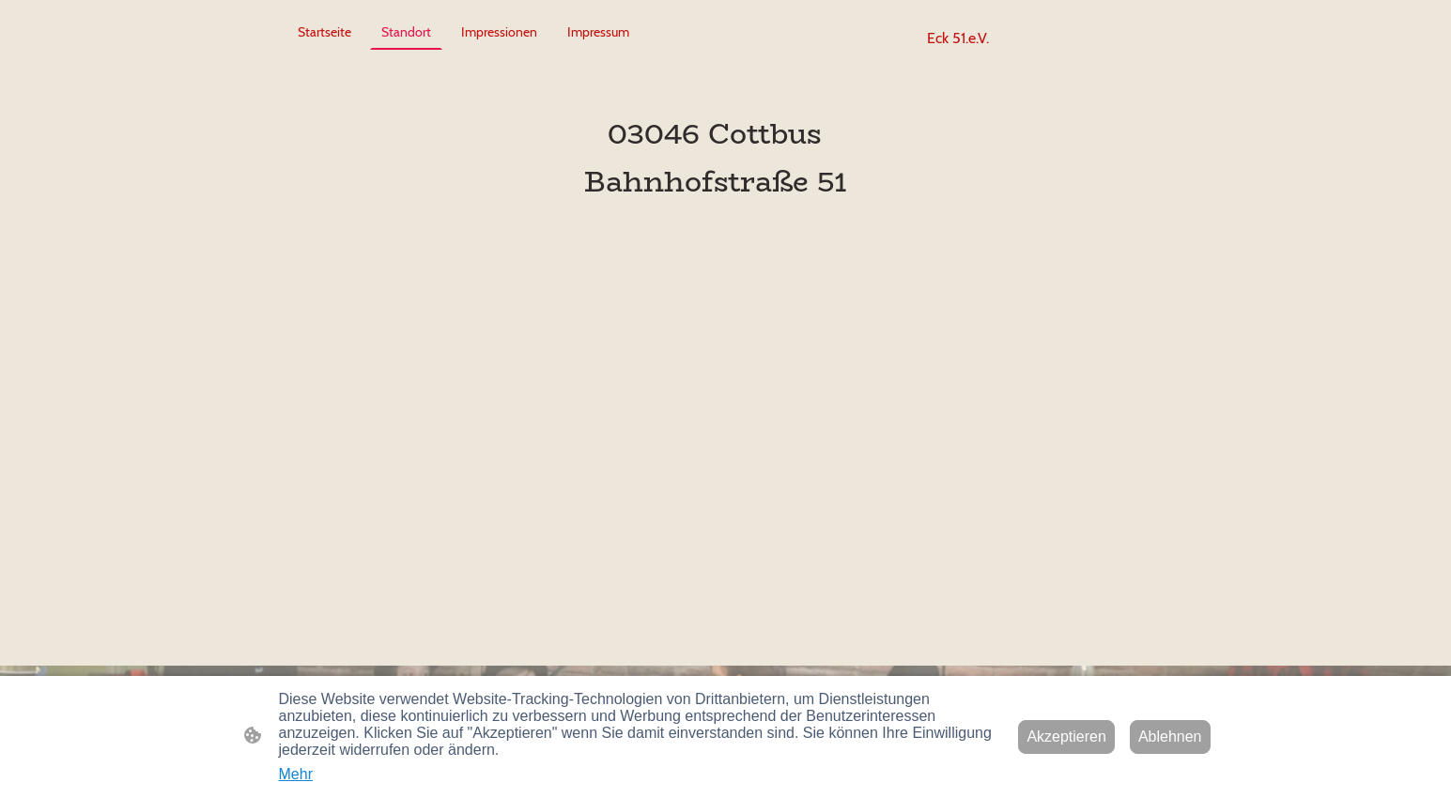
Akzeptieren (1066, 736)
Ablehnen (1170, 736)
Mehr (296, 774)
